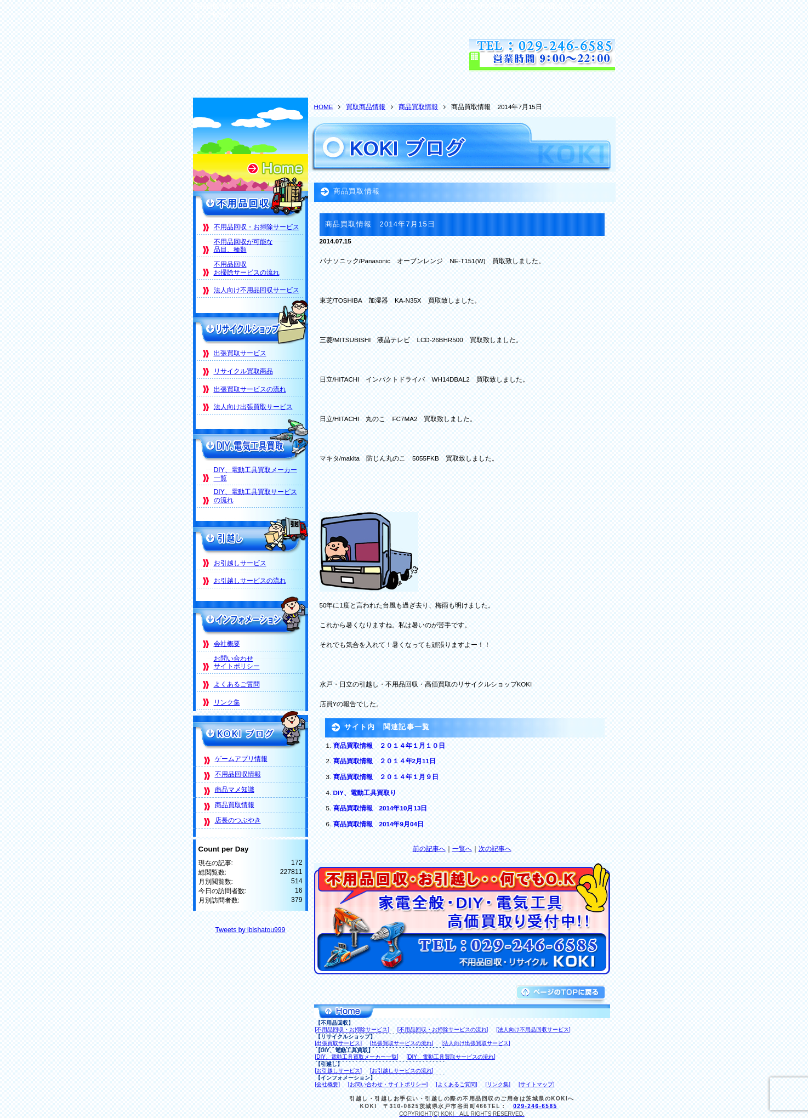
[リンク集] (498, 1084)
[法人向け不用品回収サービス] (533, 1029)
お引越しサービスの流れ (250, 580)
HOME (323, 106)
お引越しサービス (240, 563)
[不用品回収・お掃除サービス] (352, 1029)
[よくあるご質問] (456, 1084)
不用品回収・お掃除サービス (256, 227)
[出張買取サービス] (338, 1043)
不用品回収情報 (238, 774)
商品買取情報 (418, 106)
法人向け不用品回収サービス (256, 290)
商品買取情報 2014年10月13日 (380, 807)
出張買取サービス (240, 353)
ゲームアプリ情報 (241, 759)
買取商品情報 (365, 106)
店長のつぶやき (238, 820)
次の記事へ (495, 848)
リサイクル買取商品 (243, 371)
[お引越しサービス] (338, 1071)
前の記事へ (429, 848)
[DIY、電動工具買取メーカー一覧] (357, 1057)
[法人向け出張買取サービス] (475, 1043)
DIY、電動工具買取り (364, 792)
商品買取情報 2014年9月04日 (378, 823)
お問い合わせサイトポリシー (237, 663)
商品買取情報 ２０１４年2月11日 (384, 760)
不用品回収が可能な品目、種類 (243, 246)
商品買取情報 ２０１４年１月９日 (386, 776)
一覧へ (462, 848)
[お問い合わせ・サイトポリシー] (388, 1084)
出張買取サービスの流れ (250, 389)
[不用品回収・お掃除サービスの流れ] (442, 1029)
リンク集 (227, 702)
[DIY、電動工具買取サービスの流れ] (451, 1057)
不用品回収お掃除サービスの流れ (247, 268)
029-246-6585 (535, 1106)
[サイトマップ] (537, 1084)
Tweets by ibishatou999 (250, 930)
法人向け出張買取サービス (253, 407)
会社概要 (227, 644)
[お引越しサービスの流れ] (402, 1071)
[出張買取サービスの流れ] (402, 1043)
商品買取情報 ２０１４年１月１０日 (389, 745)
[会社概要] (327, 1084)
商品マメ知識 (234, 789)
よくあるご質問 (237, 684)
